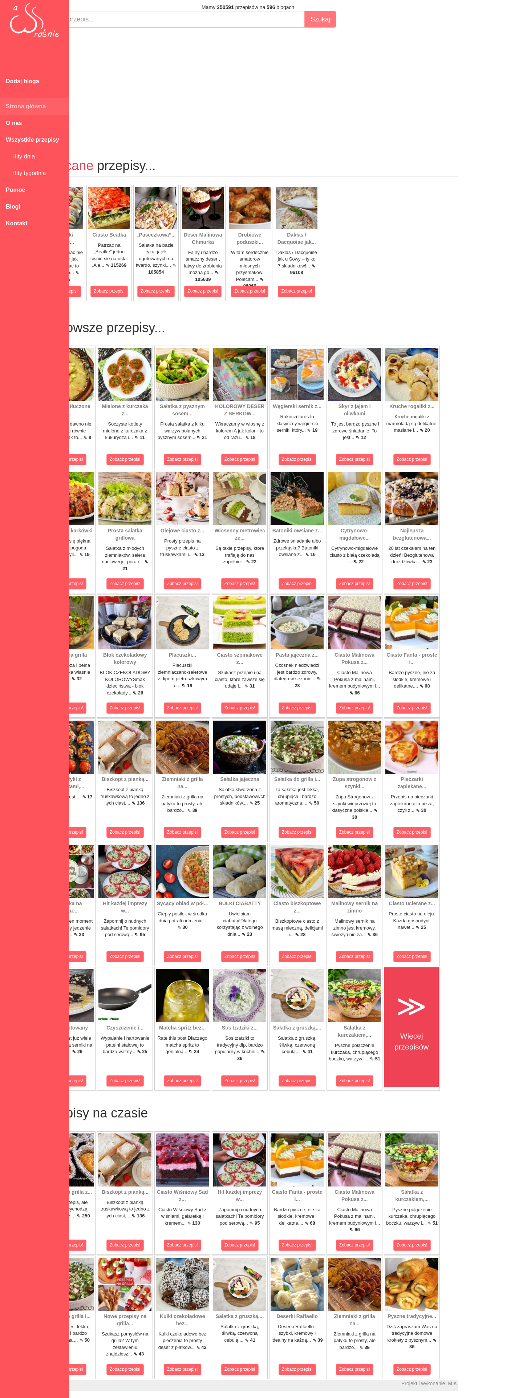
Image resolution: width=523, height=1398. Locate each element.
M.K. (487, 1383)
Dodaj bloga (22, 81)
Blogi (13, 207)
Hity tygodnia (26, 173)
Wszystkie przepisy (32, 140)
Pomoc (15, 190)
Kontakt (17, 223)
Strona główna (26, 106)
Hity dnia (20, 156)
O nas (14, 123)
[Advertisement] (282, 86)
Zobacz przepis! (96, 291)
